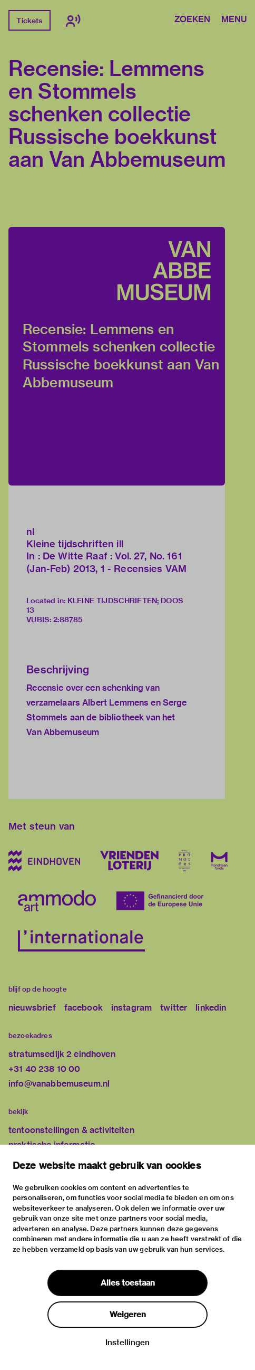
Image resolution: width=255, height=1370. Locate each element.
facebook (83, 1007)
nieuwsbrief (32, 1007)
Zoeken (192, 20)
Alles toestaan (128, 1283)
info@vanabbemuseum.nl (59, 1083)
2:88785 (68, 619)
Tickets (29, 20)
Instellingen (127, 1342)
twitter (173, 1007)
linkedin (210, 1007)
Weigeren (128, 1314)
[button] (116, 356)
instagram (131, 1007)
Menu (234, 20)
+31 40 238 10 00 (44, 1068)
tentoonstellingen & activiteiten (71, 1130)
